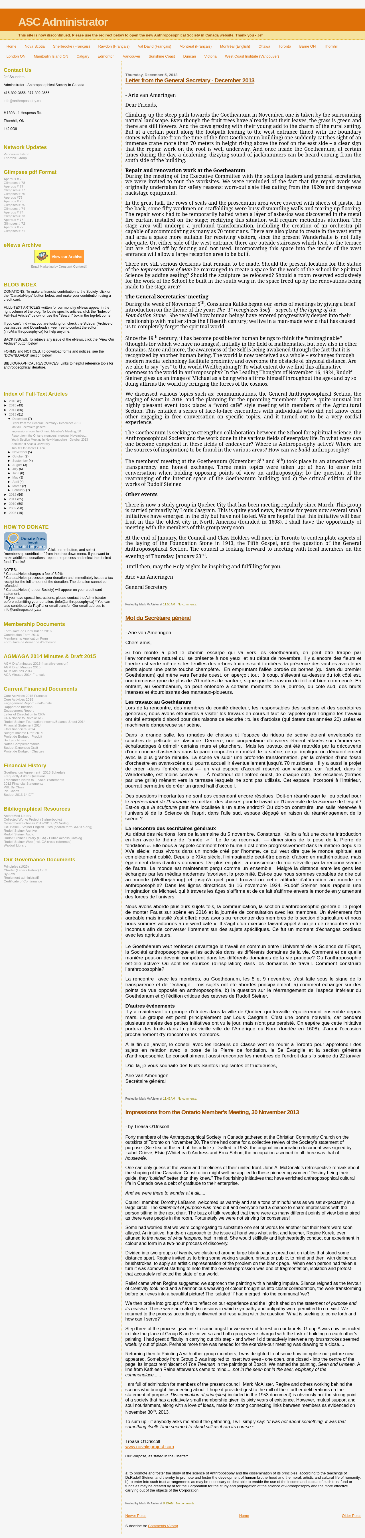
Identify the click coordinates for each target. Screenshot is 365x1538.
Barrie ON (307, 46)
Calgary (82, 56)
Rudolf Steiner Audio (19, 834)
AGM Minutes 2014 (18, 671)
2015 (13, 405)
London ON (16, 56)
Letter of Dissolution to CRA (24, 714)
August (18, 465)
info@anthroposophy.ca (22, 101)
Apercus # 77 (13, 186)
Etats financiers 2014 (19, 729)
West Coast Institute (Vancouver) (252, 56)
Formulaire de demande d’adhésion (30, 642)
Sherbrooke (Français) (71, 46)
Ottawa (264, 46)
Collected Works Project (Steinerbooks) (33, 819)
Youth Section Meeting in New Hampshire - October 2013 (49, 439)
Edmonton (106, 56)
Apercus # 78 (13, 179)
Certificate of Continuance (23, 881)
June (16, 473)
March (17, 486)
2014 (13, 410)
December (20, 418)
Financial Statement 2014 (23, 725)
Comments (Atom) (163, 1526)
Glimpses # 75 (14, 205)
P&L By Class (14, 787)
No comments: (188, 604)
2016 (13, 401)
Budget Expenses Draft (21, 747)
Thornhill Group (15, 158)
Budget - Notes (15, 740)
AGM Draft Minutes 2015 (22, 667)
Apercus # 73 (13, 219)
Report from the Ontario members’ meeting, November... (49, 435)
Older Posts (351, 1515)
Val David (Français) (154, 46)
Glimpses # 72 (14, 223)
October (19, 456)
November (20, 452)
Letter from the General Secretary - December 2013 (189, 80)
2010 (13, 503)
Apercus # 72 (13, 227)
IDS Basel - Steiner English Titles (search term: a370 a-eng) (48, 827)
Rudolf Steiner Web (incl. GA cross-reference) (38, 841)
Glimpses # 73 (14, 216)
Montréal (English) (235, 46)
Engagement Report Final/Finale (28, 703)
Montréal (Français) (196, 46)
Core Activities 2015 (18, 699)
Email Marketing (42, 266)
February (19, 490)
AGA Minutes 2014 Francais (24, 674)
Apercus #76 (13, 197)
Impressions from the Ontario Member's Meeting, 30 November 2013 (212, 1112)
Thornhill (331, 46)
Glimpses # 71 (14, 231)
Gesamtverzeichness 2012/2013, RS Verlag (36, 823)
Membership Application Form (26, 638)
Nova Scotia (35, 46)
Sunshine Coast (162, 56)
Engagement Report (19, 710)
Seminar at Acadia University (30, 443)
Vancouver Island (16, 154)
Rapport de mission (18, 707)
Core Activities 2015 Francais (25, 695)
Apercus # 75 (13, 201)
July (16, 469)
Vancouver (131, 56)
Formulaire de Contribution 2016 (28, 631)
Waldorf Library (15, 845)
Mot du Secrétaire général (157, 618)
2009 (13, 508)
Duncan (189, 56)
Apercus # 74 (13, 212)
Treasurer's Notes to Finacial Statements (34, 780)
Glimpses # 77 (14, 190)
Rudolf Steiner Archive (20, 830)
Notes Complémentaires (22, 744)
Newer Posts (135, 1515)
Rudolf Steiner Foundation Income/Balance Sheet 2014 (45, 721)
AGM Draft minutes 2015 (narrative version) (36, 663)
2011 (13, 499)
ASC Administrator (63, 22)
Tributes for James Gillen (28, 448)
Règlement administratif (21, 877)
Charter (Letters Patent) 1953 (25, 870)
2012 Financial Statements (23, 783)
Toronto (285, 46)
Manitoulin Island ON (51, 56)
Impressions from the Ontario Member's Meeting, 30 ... (47, 431)
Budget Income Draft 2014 (23, 733)
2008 (13, 512)
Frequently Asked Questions (25, 776)
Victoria (210, 56)
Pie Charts (11, 791)
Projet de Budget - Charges (24, 751)
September (21, 460)
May (16, 477)
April (16, 481)
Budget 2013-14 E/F (19, 794)
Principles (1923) (16, 866)
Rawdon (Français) (114, 46)
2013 (13, 414)
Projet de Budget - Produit (23, 736)
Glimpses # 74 (14, 208)
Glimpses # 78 (14, 182)
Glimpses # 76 (14, 194)
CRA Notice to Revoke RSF (24, 718)
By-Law (9, 874)
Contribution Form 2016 (21, 634)
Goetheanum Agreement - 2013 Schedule (34, 772)
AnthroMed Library (17, 815)
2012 (13, 494)
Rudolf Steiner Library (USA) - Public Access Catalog (43, 838)
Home (12, 46)
